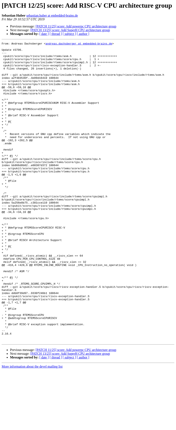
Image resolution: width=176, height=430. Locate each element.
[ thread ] (56, 34)
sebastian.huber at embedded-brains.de (52, 15)
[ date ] (44, 34)
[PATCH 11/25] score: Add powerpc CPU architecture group (76, 26)
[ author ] (83, 34)
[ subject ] (69, 34)
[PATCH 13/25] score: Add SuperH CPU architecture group (70, 30)
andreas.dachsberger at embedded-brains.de (79, 44)
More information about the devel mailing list (32, 426)
